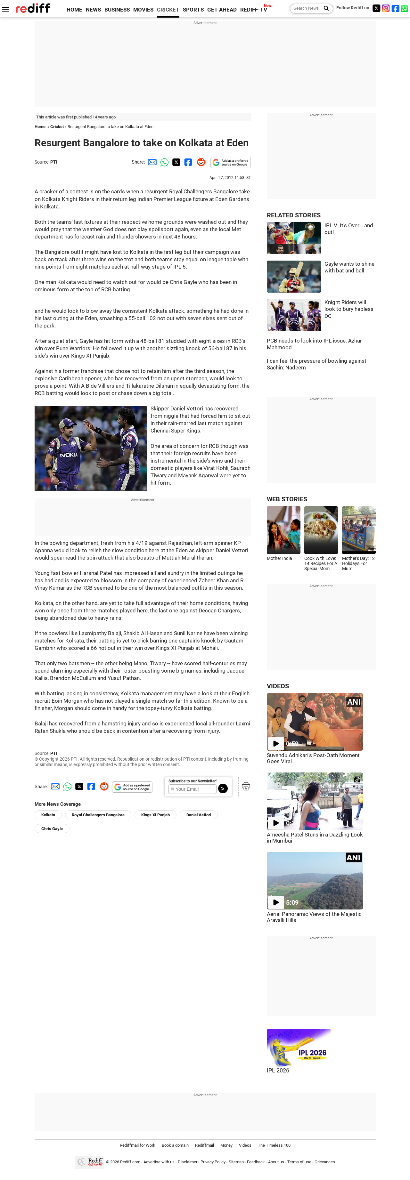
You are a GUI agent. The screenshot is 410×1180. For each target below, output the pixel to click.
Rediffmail (204, 1145)
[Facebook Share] (188, 162)
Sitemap (236, 1162)
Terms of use (299, 1162)
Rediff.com (130, 1162)
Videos (245, 1145)
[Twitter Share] (175, 162)
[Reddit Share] (200, 162)
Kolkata (48, 814)
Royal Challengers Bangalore (98, 814)
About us (276, 1162)
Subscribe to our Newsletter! (192, 781)
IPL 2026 (278, 1070)
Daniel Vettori (198, 814)
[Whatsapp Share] (163, 162)
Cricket (57, 126)
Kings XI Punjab (155, 814)
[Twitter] (376, 8)
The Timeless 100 (274, 1145)
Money (226, 1145)
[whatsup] (405, 8)
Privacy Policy (213, 1162)
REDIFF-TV (253, 10)
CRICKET (168, 10)
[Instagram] (386, 8)
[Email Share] (151, 162)
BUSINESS (117, 10)
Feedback (256, 1162)
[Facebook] (395, 8)
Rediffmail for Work (137, 1145)
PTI (53, 162)
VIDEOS (278, 686)
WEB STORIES (287, 499)
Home (40, 126)
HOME (74, 10)
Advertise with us (159, 1162)
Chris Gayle (52, 828)
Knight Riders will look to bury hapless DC (348, 309)
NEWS (93, 10)
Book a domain (175, 1145)
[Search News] (324, 8)
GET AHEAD (222, 10)
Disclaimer (187, 1162)
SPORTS (193, 10)
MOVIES (143, 10)
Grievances (325, 1162)
